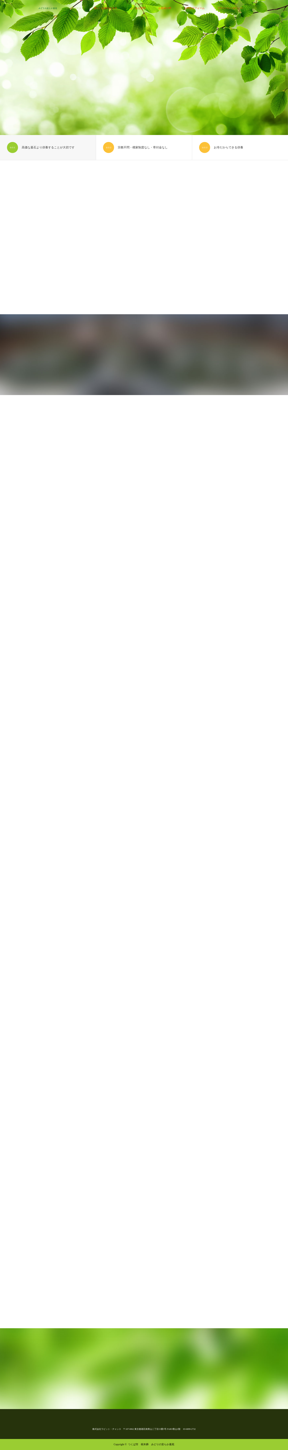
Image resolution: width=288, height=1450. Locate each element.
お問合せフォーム (194, 8)
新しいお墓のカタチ (105, 8)
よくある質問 (137, 8)
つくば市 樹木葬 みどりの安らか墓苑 (151, 1444)
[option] (144, 67)
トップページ (73, 8)
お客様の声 (164, 8)
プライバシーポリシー (230, 8)
